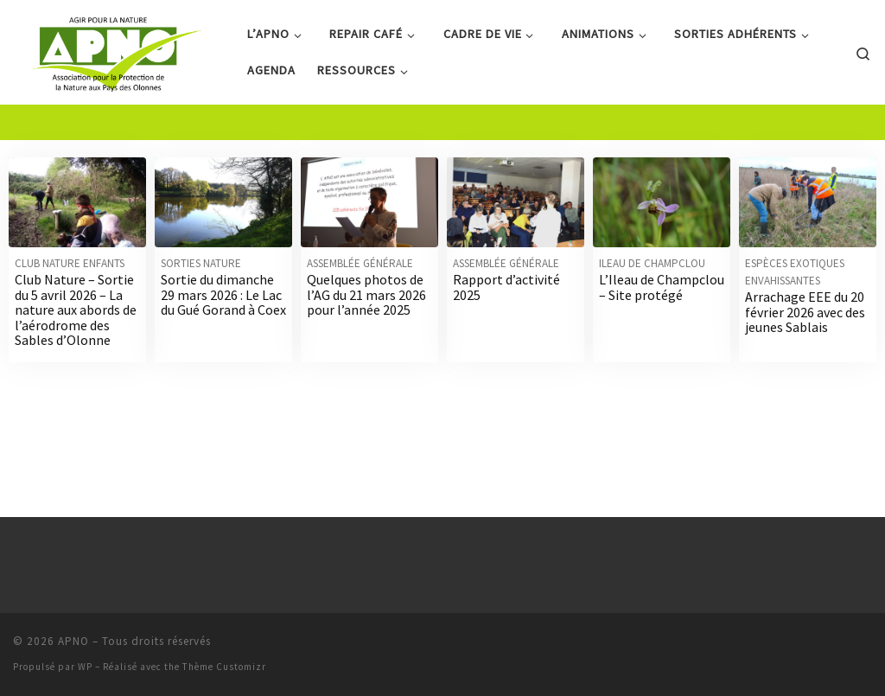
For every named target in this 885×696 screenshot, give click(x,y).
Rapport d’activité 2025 (506, 338)
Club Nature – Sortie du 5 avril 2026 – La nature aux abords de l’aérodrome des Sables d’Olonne (76, 360)
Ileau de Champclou (652, 314)
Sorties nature (201, 314)
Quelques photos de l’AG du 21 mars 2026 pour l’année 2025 (366, 345)
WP (85, 675)
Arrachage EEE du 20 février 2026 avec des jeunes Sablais (805, 362)
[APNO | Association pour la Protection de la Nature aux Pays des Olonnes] (117, 48)
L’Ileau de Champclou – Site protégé (661, 338)
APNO (73, 649)
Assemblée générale (360, 314)
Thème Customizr (224, 675)
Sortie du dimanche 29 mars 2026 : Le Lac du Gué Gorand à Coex (223, 345)
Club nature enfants (69, 314)
